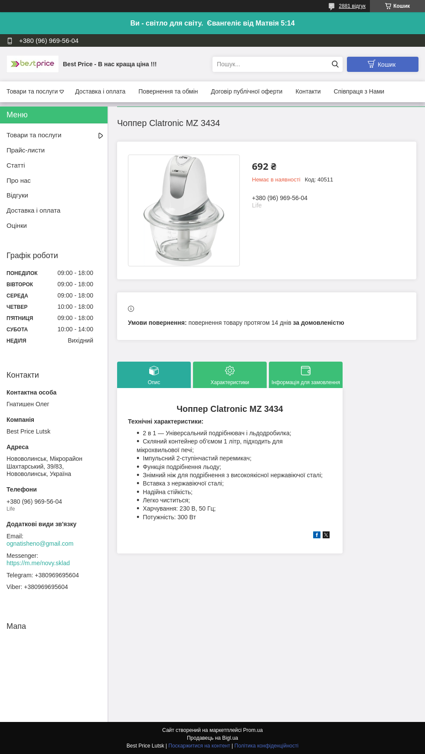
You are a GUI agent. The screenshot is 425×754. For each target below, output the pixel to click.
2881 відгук (352, 6)
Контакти (307, 91)
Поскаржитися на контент (199, 746)
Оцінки (17, 225)
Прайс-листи (26, 150)
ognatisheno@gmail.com (40, 543)
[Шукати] (335, 64)
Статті (16, 165)
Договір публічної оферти (246, 91)
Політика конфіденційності (267, 746)
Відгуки (17, 195)
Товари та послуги (32, 91)
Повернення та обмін (168, 91)
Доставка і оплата (100, 91)
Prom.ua (253, 730)
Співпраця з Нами (359, 91)
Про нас (19, 180)
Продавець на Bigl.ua (212, 738)
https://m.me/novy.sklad (38, 563)
